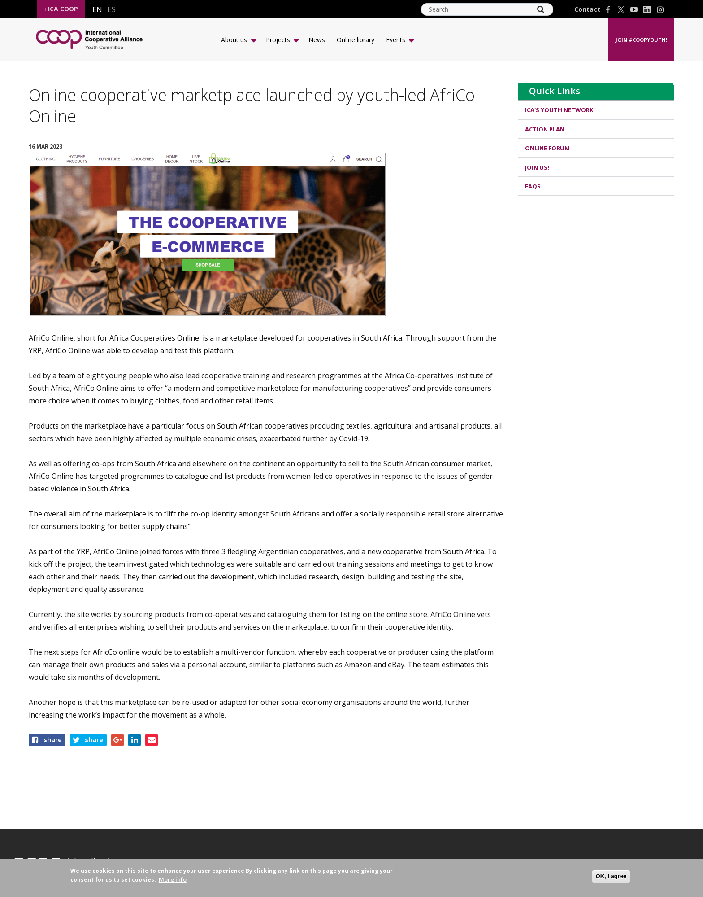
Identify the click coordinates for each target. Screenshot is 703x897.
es (112, 9)
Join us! (537, 167)
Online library (355, 39)
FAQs (533, 186)
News (316, 39)
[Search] (540, 9)
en (97, 9)
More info (173, 879)
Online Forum (547, 148)
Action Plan (544, 129)
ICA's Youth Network (559, 110)
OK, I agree (611, 876)
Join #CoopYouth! (641, 39)
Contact (587, 9)
